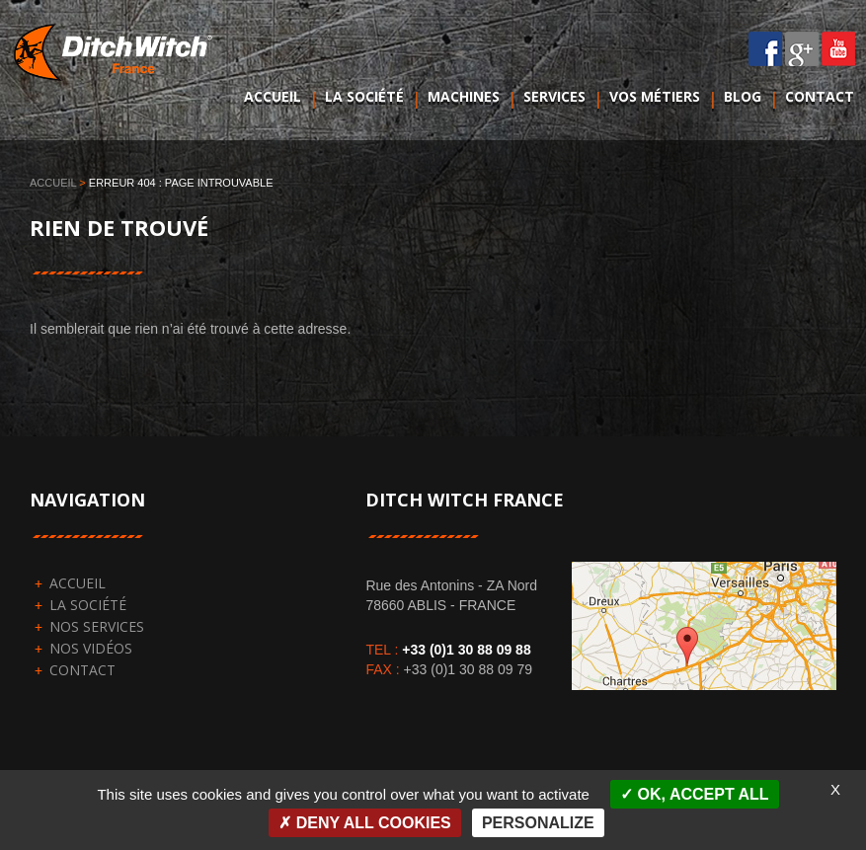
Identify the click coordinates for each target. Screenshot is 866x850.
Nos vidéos (90, 648)
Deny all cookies (364, 822)
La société (364, 96)
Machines (464, 96)
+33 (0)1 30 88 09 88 (466, 649)
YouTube (839, 49)
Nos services (96, 626)
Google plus (802, 49)
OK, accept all (694, 794)
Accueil (272, 96)
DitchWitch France (116, 73)
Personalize (538, 822)
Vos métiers (654, 96)
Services (554, 96)
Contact (819, 96)
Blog (742, 96)
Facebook (765, 49)
